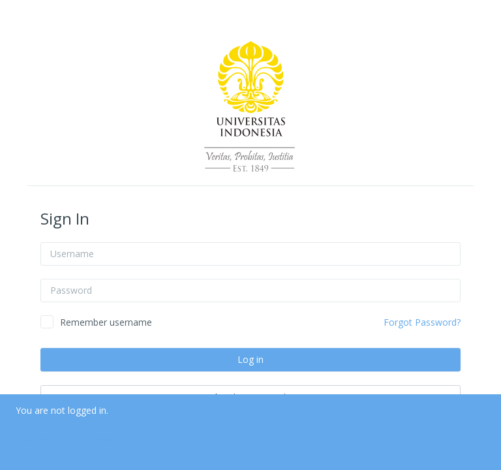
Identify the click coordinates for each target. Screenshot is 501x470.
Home (29, 424)
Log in (250, 359)
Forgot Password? (422, 322)
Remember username (106, 322)
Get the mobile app (56, 453)
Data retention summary (68, 439)
